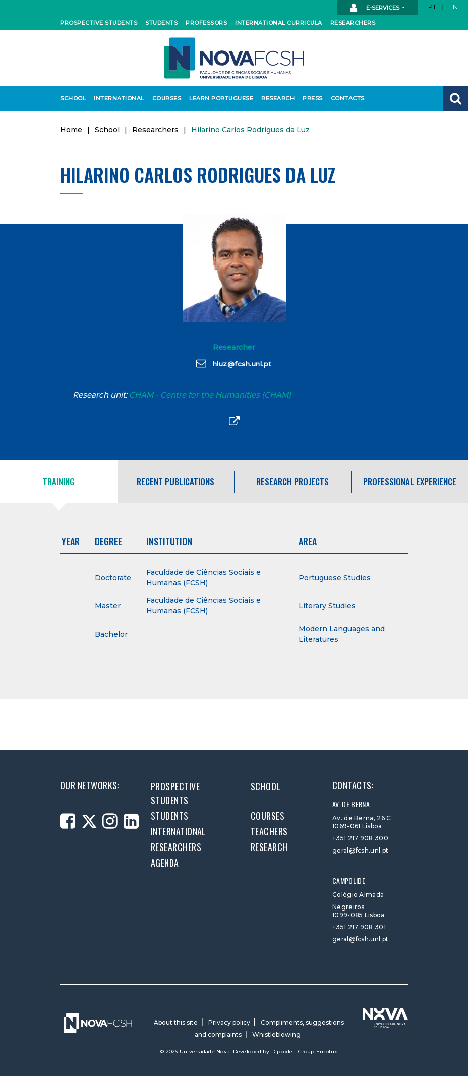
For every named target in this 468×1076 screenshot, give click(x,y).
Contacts (347, 98)
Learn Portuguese (218, 98)
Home (71, 129)
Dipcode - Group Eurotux (304, 1051)
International (116, 98)
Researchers (351, 22)
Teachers (269, 831)
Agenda (165, 862)
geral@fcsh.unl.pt (360, 850)
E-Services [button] (375, 8)
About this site (176, 1022)
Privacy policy (229, 1022)
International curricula (273, 22)
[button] (455, 98)
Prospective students (94, 22)
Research (276, 98)
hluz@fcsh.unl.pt (234, 363)
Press (312, 98)
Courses (166, 98)
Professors (204, 22)
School (72, 98)
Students (160, 22)
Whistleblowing (276, 1034)
